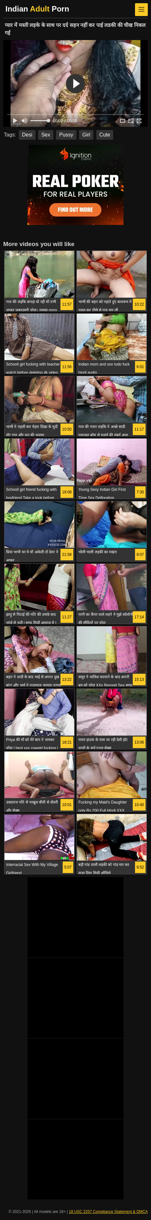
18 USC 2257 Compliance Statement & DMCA (108, 1211)
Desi (27, 134)
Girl (86, 134)
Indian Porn (37, 8)
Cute (104, 134)
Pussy (66, 134)
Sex (45, 134)
